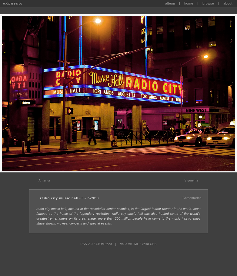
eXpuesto (13, 3)
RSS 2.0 (86, 244)
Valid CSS (149, 244)
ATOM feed (103, 244)
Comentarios (191, 198)
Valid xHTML (129, 244)
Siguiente (191, 180)
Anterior (44, 180)
